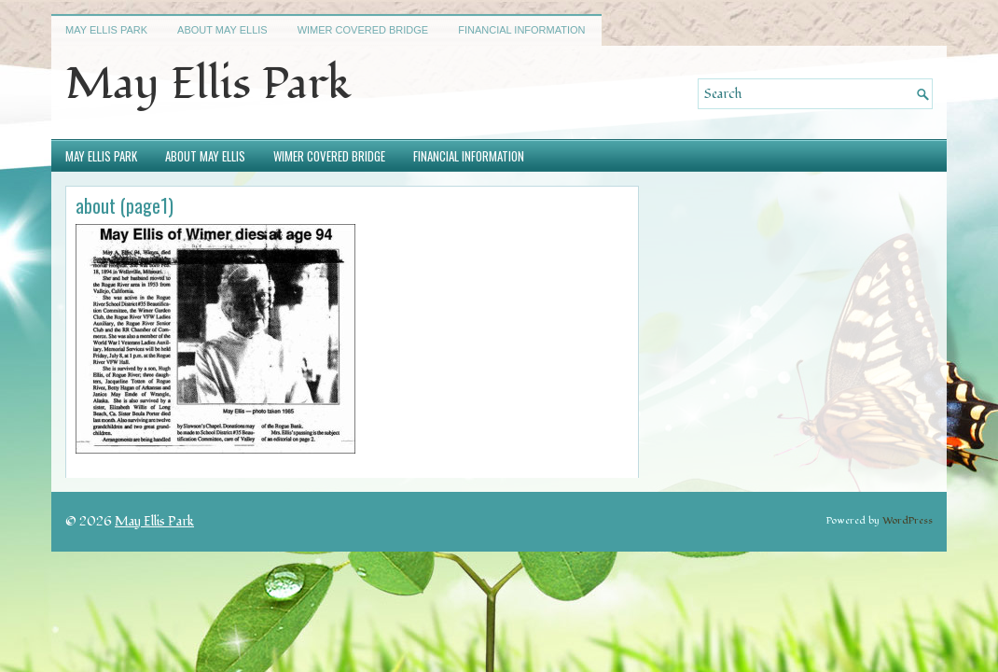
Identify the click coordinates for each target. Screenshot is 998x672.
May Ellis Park (106, 29)
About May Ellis (222, 29)
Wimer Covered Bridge (363, 29)
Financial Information (521, 29)
